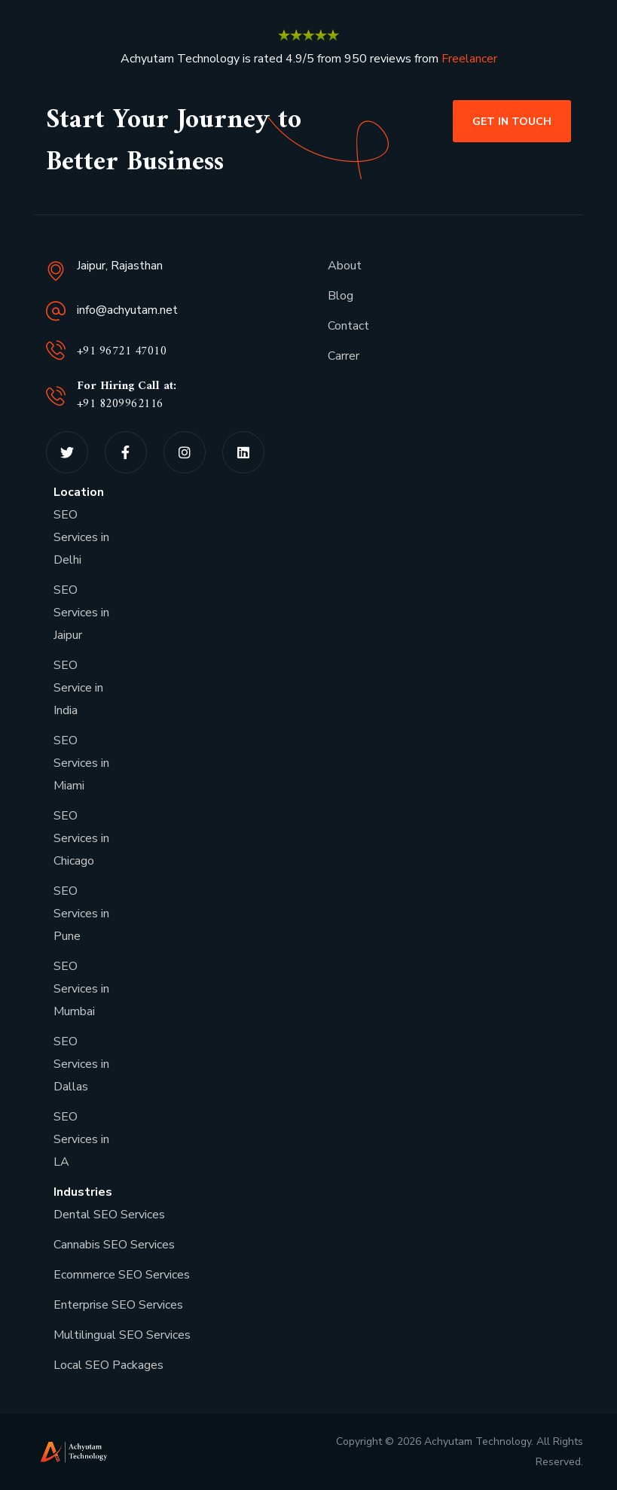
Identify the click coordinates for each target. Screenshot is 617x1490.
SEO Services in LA (81, 1139)
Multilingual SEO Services (122, 1335)
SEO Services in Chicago (81, 838)
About (345, 265)
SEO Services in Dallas (81, 1064)
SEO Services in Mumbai (81, 989)
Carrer (343, 356)
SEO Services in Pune (81, 913)
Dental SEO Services (109, 1214)
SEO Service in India (78, 688)
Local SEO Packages (108, 1365)
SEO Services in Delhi (81, 537)
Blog (340, 295)
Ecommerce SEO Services (121, 1274)
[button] (512, 121)
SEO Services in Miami (81, 763)
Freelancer (469, 58)
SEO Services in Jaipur (81, 612)
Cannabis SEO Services (114, 1244)
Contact (348, 326)
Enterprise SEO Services (118, 1305)
